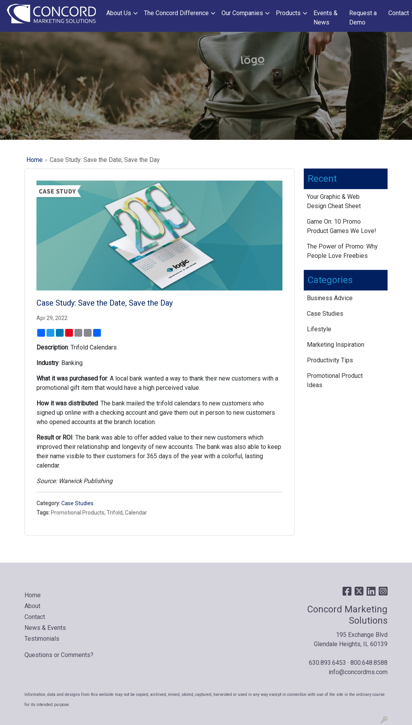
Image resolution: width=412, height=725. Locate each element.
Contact (398, 13)
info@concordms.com (358, 672)
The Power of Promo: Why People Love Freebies (342, 251)
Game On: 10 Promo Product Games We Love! (341, 226)
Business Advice (330, 298)
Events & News (325, 17)
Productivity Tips (330, 360)
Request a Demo (363, 17)
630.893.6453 (327, 662)
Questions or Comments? (58, 655)
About (32, 606)
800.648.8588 (369, 662)
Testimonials (41, 638)
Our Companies (242, 13)
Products (288, 13)
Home (34, 159)
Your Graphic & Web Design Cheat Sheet (334, 201)
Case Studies (77, 503)
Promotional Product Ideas (335, 380)
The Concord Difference (176, 13)
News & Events (45, 627)
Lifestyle (319, 329)
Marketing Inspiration (335, 344)
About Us (118, 13)
